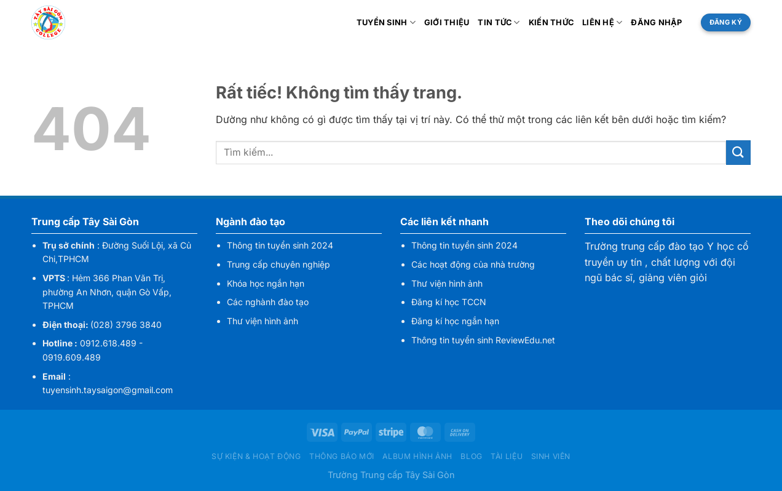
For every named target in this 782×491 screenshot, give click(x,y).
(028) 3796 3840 (126, 324)
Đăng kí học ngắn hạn (455, 321)
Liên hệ (602, 22)
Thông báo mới (341, 456)
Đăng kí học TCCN (448, 302)
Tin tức (498, 22)
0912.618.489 (108, 343)
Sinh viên (551, 456)
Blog (471, 456)
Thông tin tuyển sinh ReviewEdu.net (483, 340)
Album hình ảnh (417, 456)
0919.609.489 (71, 357)
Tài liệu (507, 456)
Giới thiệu (447, 22)
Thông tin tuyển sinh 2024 (280, 245)
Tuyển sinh (386, 22)
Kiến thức (551, 22)
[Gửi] (738, 152)
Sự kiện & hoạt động (256, 456)
